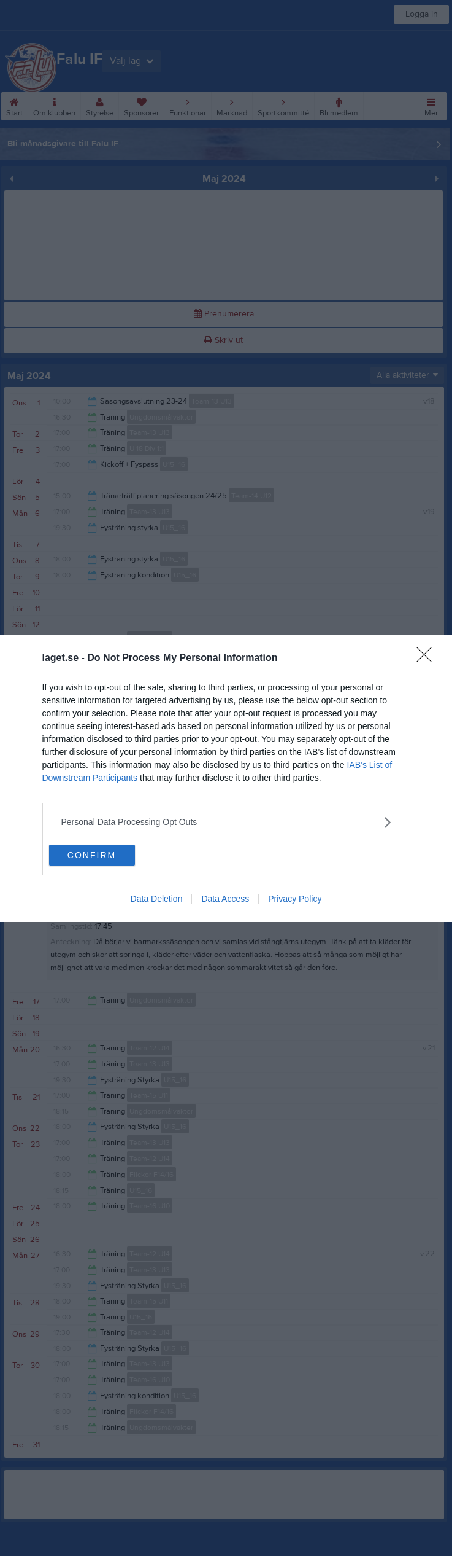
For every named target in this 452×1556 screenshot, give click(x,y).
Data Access (225, 899)
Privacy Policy (294, 899)
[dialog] (226, 778)
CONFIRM (91, 854)
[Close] (428, 658)
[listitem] (226, 822)
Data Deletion (157, 899)
